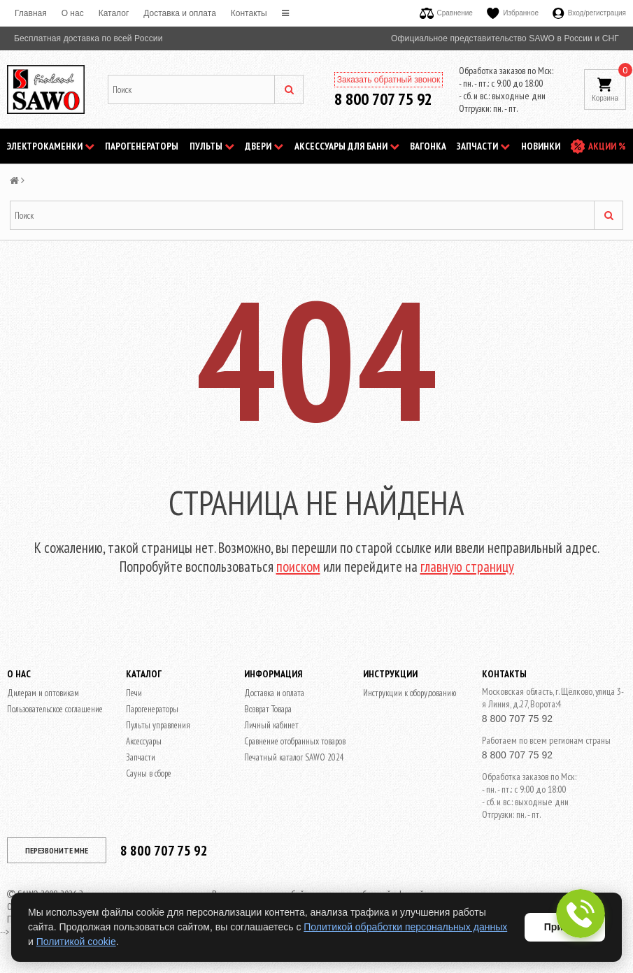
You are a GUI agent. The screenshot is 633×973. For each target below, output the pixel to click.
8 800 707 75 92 (383, 99)
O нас (73, 13)
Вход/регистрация (589, 13)
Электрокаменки (50, 146)
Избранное (513, 13)
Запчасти (483, 146)
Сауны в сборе (148, 773)
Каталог (114, 13)
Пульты (212, 146)
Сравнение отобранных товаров (295, 741)
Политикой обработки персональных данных (405, 926)
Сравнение (446, 13)
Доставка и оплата (179, 13)
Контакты (249, 13)
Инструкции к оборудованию (409, 693)
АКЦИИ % (607, 146)
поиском (298, 566)
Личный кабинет (271, 725)
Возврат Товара (268, 709)
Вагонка (428, 146)
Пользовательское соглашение (55, 709)
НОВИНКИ (540, 146)
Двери (264, 146)
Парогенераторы (141, 146)
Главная (31, 13)
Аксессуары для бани (346, 146)
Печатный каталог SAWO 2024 (294, 757)
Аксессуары (144, 741)
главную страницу (467, 566)
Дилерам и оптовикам (43, 693)
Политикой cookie (76, 941)
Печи (134, 693)
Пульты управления (158, 725)
